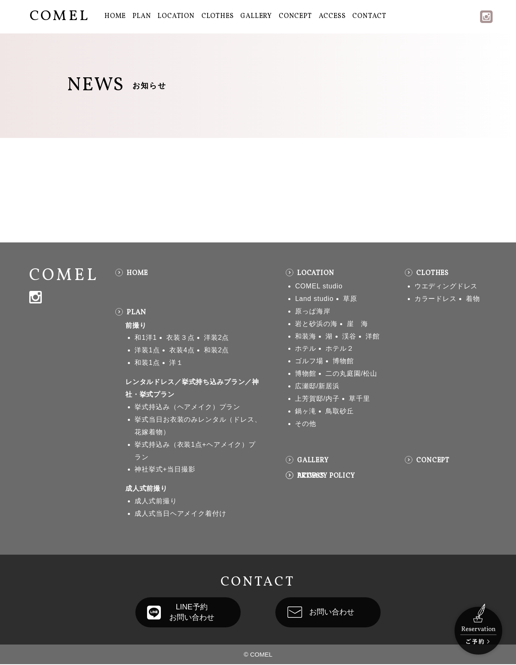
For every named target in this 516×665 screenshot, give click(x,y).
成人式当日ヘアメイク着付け (180, 513)
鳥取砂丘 (339, 411)
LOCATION (176, 16)
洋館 (373, 336)
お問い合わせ (334, 613)
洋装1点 (147, 350)
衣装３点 (180, 337)
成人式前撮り (146, 488)
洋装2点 (216, 337)
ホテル (305, 348)
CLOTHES (217, 16)
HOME (115, 16)
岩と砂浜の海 (316, 323)
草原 (350, 298)
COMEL (60, 16)
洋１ (176, 362)
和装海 (305, 336)
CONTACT (369, 16)
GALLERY (256, 16)
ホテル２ (339, 348)
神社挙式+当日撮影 (165, 469)
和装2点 (216, 350)
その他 (305, 423)
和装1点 (147, 362)
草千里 (359, 398)
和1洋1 (146, 337)
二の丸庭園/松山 (351, 373)
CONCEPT (295, 16)
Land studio (314, 298)
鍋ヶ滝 (305, 411)
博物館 (343, 360)
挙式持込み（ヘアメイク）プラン (187, 406)
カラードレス (435, 298)
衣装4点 (181, 350)
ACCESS (332, 16)
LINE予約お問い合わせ (188, 612)
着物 (473, 298)
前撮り (136, 325)
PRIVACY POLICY (326, 476)
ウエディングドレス (446, 286)
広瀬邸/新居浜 (317, 386)
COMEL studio (319, 286)
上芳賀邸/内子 (317, 398)
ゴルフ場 (309, 360)
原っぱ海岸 (312, 311)
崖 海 (357, 323)
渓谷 (349, 336)
